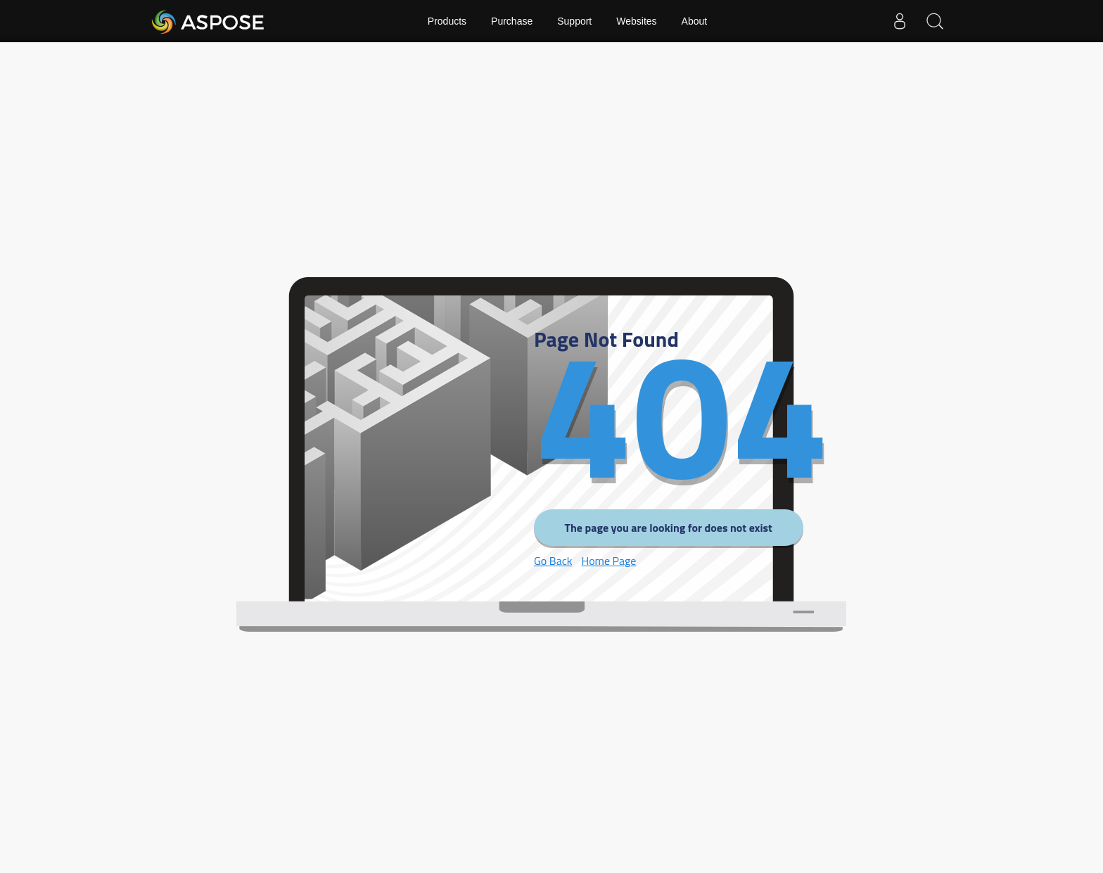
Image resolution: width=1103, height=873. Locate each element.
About (695, 21)
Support (574, 21)
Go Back (553, 560)
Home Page (608, 560)
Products (447, 21)
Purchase (512, 21)
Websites (636, 21)
